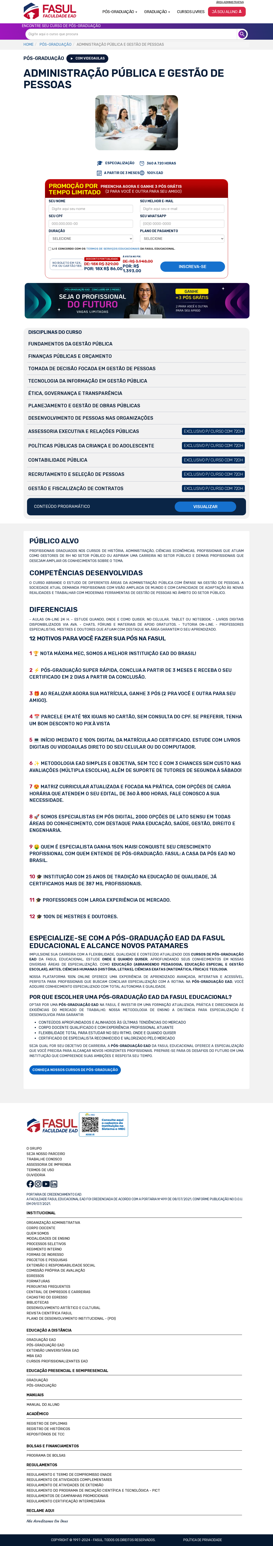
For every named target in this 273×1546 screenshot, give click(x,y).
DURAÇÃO (57, 231)
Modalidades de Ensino (48, 1238)
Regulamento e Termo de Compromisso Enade (69, 1475)
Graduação (37, 1380)
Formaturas (38, 1281)
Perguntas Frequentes (48, 1286)
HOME (29, 44)
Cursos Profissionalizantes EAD (57, 1361)
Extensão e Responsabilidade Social (61, 1265)
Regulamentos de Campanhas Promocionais (67, 1496)
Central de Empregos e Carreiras (58, 1292)
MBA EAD (34, 1356)
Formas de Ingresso (45, 1255)
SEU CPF (56, 216)
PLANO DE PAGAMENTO (159, 231)
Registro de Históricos (48, 1429)
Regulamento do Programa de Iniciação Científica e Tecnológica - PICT (93, 1490)
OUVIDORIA (36, 1175)
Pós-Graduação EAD (45, 1345)
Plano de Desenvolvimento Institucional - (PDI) (71, 1318)
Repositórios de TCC (46, 1434)
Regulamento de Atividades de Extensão (65, 1485)
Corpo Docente (41, 1228)
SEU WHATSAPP (153, 216)
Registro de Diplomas (47, 1423)
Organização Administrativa (53, 1223)
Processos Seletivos (46, 1244)
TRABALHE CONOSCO (44, 1159)
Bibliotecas (38, 1302)
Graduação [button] (157, 11)
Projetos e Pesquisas (47, 1260)
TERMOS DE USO (40, 1170)
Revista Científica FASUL (49, 1313)
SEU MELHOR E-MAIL (157, 201)
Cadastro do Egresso (47, 1297)
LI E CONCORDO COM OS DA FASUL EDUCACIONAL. (113, 248)
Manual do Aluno (43, 1405)
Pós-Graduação (41, 1385)
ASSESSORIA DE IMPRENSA (49, 1164)
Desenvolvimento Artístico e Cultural (63, 1308)
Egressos (35, 1276)
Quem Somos (38, 1233)
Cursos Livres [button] (191, 11)
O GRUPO (34, 1148)
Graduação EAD (41, 1340)
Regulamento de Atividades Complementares (69, 1480)
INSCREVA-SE (192, 266)
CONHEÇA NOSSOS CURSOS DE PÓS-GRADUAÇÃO (75, 1070)
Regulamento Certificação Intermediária (66, 1501)
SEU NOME (57, 201)
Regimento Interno (44, 1249)
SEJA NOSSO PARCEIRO (46, 1154)
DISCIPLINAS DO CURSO (55, 332)
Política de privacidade (202, 1540)
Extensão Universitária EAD (53, 1350)
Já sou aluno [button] (227, 11)
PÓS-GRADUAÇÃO (56, 44)
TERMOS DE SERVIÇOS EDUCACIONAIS (113, 248)
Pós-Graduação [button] (119, 11)
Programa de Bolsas (46, 1455)
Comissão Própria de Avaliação (56, 1270)
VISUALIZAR (205, 506)
